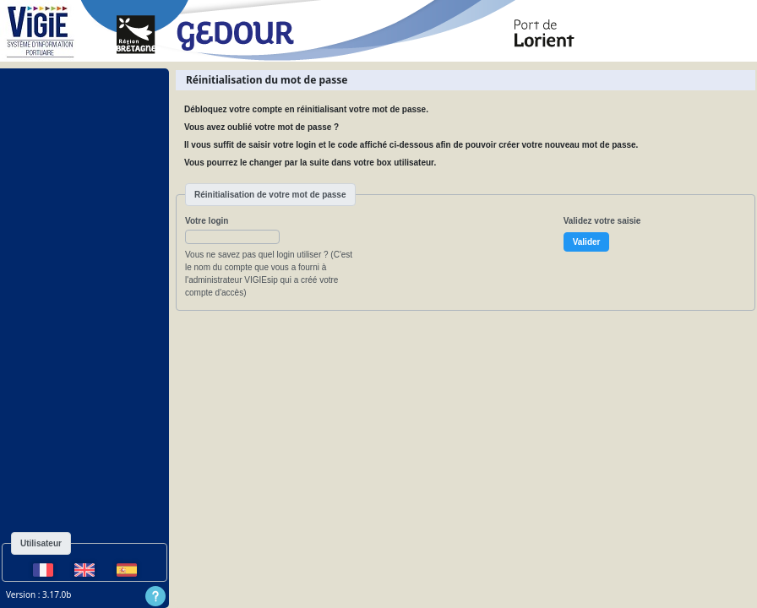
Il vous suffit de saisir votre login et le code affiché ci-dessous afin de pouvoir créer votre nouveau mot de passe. (411, 144)
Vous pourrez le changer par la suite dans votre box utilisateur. (310, 162)
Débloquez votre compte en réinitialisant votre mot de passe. (306, 109)
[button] (232, 237)
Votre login (206, 220)
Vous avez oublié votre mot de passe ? (261, 127)
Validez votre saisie (602, 220)
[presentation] (502, 247)
